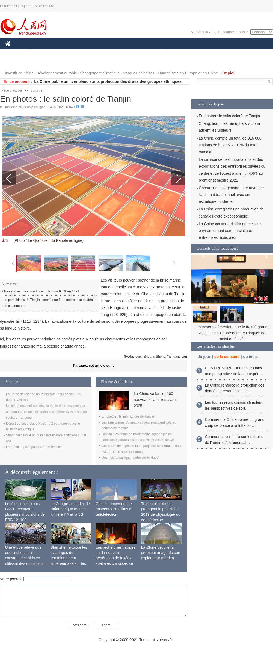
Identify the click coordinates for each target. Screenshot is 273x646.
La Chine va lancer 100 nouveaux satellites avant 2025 (155, 399)
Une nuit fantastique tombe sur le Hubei (130, 458)
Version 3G (200, 32)
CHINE (15, 51)
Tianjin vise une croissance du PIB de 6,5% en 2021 (41, 291)
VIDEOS (39, 62)
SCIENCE (110, 51)
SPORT (205, 51)
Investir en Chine (19, 73)
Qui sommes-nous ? (231, 32)
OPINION (254, 51)
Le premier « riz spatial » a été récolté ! (34, 447)
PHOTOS (16, 62)
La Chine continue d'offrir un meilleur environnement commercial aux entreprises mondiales (230, 231)
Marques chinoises (139, 73)
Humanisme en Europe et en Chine (188, 73)
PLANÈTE (183, 51)
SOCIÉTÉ (159, 51)
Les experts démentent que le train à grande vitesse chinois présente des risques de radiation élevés (232, 333)
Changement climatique (100, 73)
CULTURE (135, 51)
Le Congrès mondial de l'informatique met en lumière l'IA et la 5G (70, 509)
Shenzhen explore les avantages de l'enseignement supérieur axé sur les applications (69, 558)
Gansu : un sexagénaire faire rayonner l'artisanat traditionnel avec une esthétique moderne (231, 195)
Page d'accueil (12, 90)
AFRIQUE (86, 51)
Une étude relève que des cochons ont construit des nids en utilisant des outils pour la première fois (24, 558)
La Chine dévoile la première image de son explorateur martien (160, 552)
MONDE (63, 51)
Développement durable (56, 73)
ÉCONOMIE (38, 51)
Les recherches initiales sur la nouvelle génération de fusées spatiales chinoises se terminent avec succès (116, 558)
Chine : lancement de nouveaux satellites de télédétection (115, 509)
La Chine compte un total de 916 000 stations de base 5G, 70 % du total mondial (230, 145)
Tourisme (36, 90)
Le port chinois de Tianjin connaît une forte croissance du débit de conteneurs (49, 303)
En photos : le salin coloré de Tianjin (128, 416)
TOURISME (228, 51)
